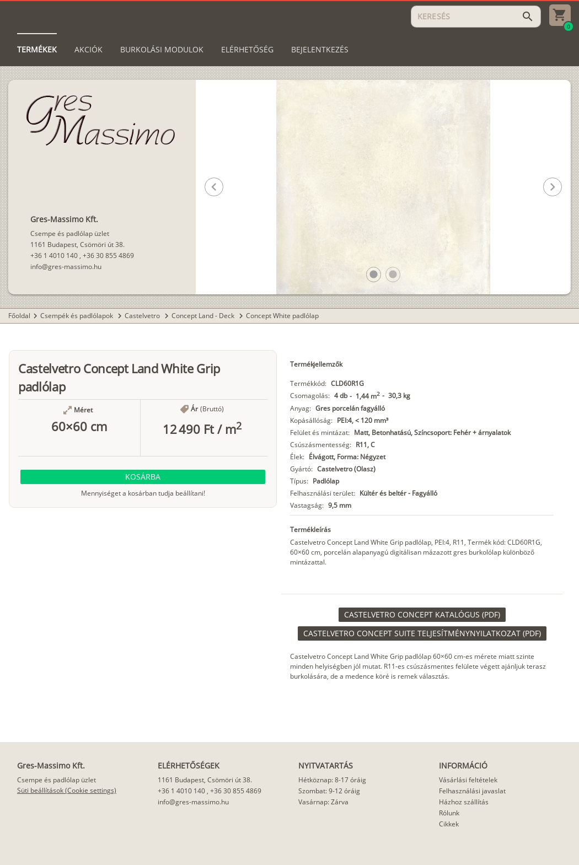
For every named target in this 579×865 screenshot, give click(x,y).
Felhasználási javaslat (472, 791)
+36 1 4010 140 (54, 255)
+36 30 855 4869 (108, 255)
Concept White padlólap (282, 315)
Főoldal (19, 315)
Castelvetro (143, 315)
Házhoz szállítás (464, 802)
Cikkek (449, 824)
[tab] (37, 49)
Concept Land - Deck (203, 315)
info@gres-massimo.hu (65, 266)
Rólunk (449, 813)
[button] (373, 274)
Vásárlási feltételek (468, 780)
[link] (422, 615)
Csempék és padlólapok (77, 315)
